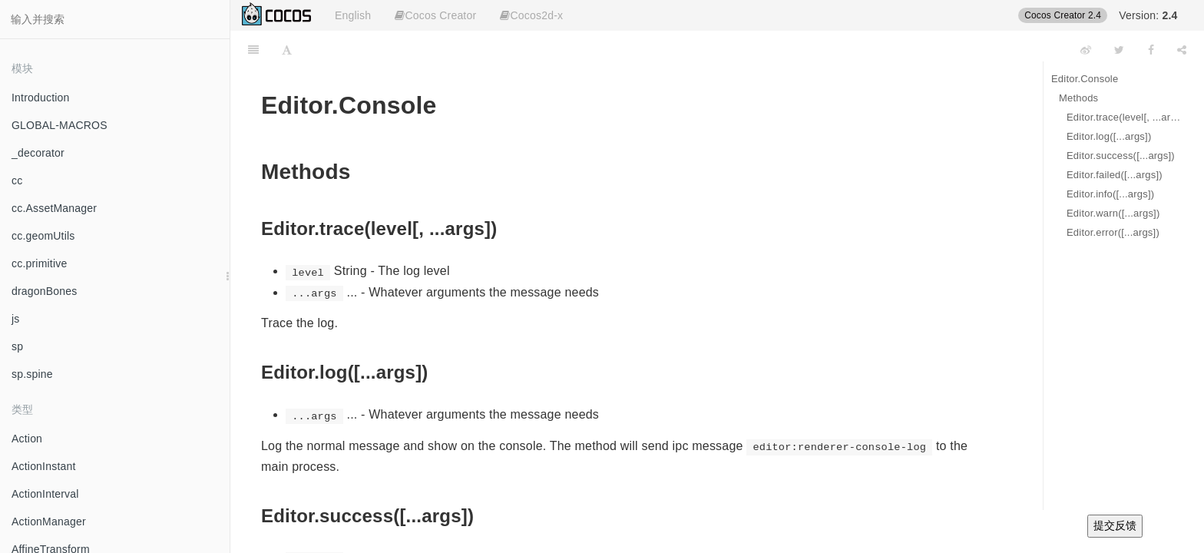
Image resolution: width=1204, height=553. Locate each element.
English (353, 15)
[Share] (1182, 50)
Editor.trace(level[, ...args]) (1124, 117)
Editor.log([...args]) (1109, 136)
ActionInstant (44, 466)
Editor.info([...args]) (1110, 194)
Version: (1148, 15)
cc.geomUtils (43, 236)
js (16, 319)
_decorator (38, 153)
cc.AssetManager (54, 208)
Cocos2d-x (531, 15)
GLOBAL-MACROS (60, 125)
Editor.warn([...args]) (1113, 213)
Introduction (41, 97)
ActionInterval (45, 494)
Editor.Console (1084, 78)
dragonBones (45, 291)
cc (17, 180)
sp (17, 346)
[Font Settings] (286, 50)
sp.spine (32, 374)
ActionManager (49, 521)
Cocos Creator (435, 15)
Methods (1078, 98)
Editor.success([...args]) (1121, 155)
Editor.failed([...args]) (1115, 174)
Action (27, 438)
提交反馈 (1114, 525)
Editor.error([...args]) (1113, 232)
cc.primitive (39, 263)
